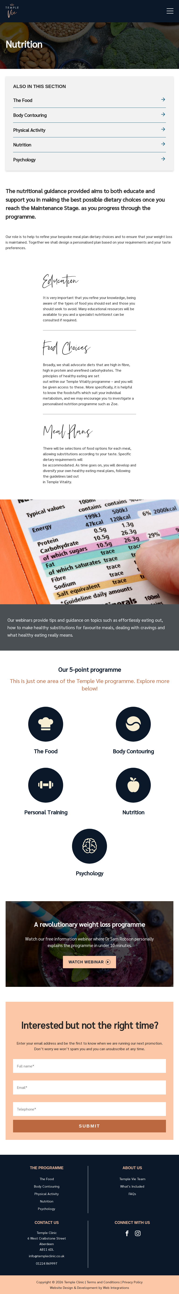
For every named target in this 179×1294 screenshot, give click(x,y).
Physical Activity (89, 130)
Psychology (89, 159)
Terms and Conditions (103, 1282)
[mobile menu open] (170, 11)
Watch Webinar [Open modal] (89, 962)
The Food (89, 100)
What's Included (132, 1186)
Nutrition (89, 144)
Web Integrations (116, 1287)
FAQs (132, 1194)
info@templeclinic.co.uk (46, 1256)
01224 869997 (46, 1263)
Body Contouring (89, 115)
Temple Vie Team (132, 1179)
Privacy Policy (132, 1282)
